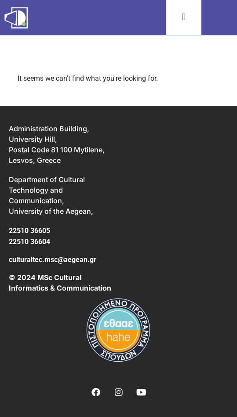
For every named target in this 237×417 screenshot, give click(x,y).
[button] (183, 17)
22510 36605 (29, 230)
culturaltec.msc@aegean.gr (52, 259)
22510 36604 (29, 241)
